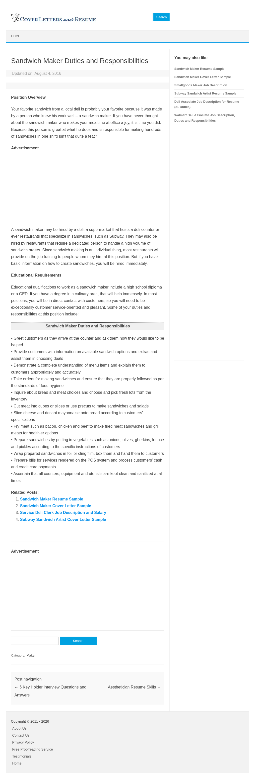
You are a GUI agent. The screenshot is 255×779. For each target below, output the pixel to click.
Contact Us (20, 735)
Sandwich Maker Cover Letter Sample (55, 506)
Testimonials (21, 756)
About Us (19, 728)
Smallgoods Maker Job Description (200, 85)
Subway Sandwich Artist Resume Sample (205, 93)
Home (15, 36)
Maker (30, 655)
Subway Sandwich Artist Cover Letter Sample (63, 519)
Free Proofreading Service (32, 749)
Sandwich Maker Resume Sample (51, 499)
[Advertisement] (87, 186)
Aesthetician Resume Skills (134, 687)
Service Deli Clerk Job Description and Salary (63, 512)
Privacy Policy (23, 742)
